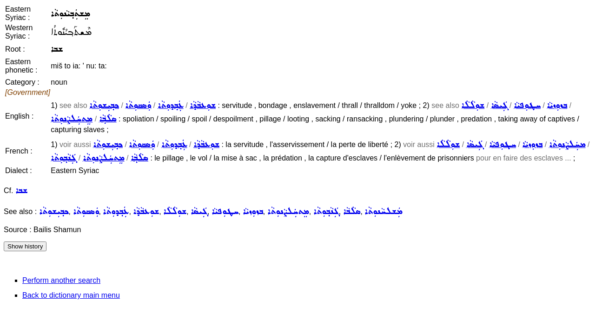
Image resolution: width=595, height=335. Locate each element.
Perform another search (61, 280)
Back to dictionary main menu (71, 295)
